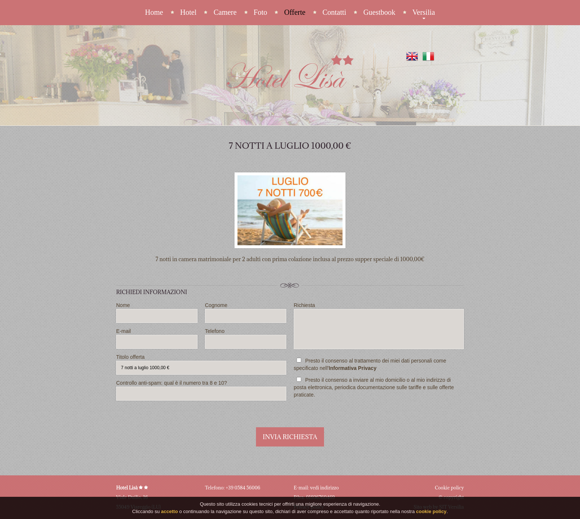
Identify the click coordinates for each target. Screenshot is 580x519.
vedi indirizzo (324, 488)
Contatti (334, 12)
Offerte (294, 12)
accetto (169, 512)
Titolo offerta (201, 364)
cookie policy (431, 512)
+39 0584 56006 (243, 488)
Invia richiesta (290, 437)
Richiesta (379, 325)
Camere (224, 12)
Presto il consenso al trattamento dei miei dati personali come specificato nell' (370, 364)
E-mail (157, 338)
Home (154, 12)
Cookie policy (449, 488)
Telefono (245, 338)
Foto (260, 12)
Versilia (423, 12)
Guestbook (379, 12)
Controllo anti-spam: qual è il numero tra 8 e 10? (201, 390)
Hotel (188, 12)
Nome (157, 312)
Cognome (245, 312)
